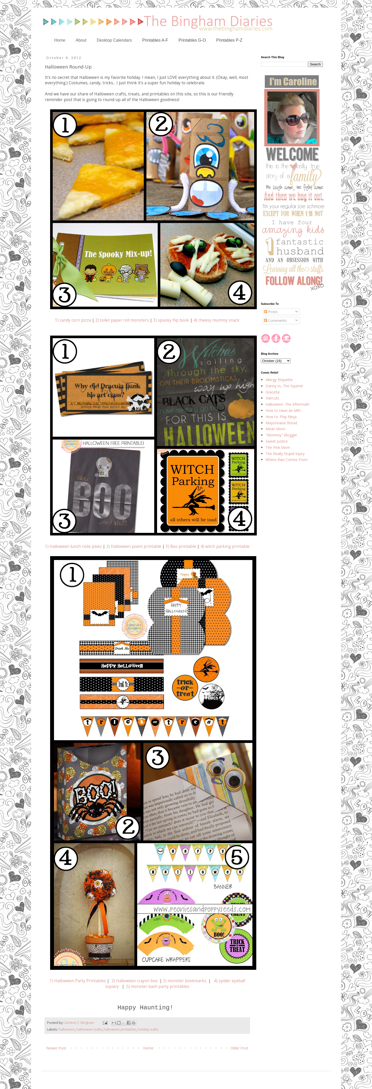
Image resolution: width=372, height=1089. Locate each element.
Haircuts (272, 398)
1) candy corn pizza (73, 320)
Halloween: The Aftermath (287, 404)
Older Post (239, 1048)
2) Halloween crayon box (134, 981)
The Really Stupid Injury (285, 453)
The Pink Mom (278, 447)
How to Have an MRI (283, 410)
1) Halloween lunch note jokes (73, 546)
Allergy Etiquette (279, 379)
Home (59, 40)
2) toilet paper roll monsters (121, 320)
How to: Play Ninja (281, 416)
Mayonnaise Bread (281, 422)
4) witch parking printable (225, 546)
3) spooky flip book (171, 320)
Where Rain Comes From (287, 459)
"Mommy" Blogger (281, 435)
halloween (67, 1029)
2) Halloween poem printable (133, 546)
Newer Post (56, 1048)
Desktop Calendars (114, 40)
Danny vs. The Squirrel (284, 385)
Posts (271, 311)
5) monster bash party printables (157, 986)
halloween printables (120, 1029)
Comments (275, 320)
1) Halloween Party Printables (78, 981)
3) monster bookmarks (184, 981)
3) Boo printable (181, 546)
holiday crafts (148, 1029)
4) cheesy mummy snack (216, 320)
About (81, 40)
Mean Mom (275, 428)
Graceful (273, 392)
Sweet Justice (277, 441)
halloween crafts (89, 1029)
